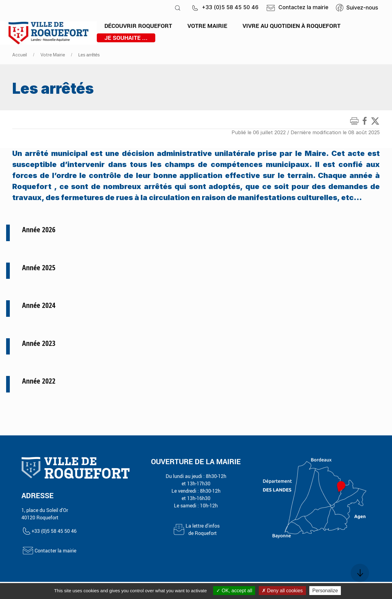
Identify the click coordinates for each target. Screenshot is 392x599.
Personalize (325, 590)
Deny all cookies (282, 590)
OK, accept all (234, 590)
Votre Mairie (52, 54)
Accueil (19, 54)
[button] (178, 8)
